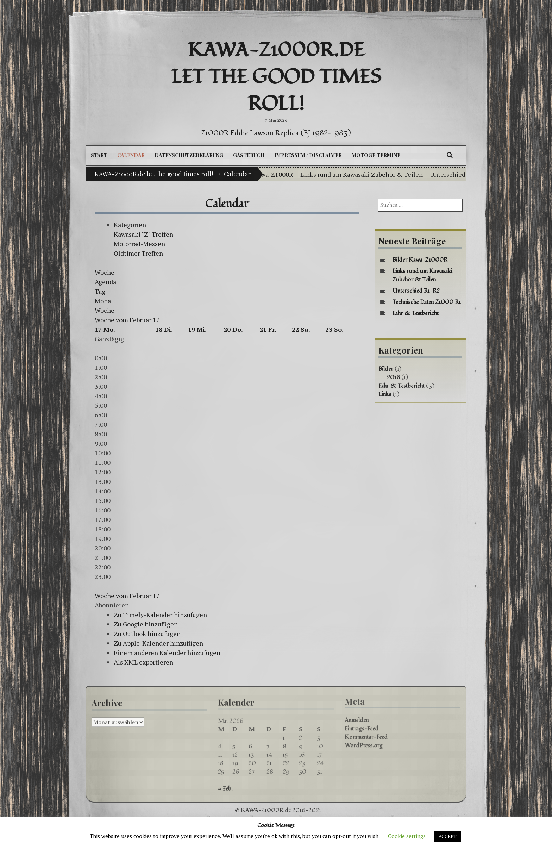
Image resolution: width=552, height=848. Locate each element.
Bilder (385, 369)
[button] (112, 605)
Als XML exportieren (143, 662)
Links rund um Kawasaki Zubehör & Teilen (371, 174)
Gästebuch (248, 155)
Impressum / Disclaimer (308, 155)
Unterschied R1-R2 (416, 291)
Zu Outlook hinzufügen (147, 633)
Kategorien (130, 224)
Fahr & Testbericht (416, 313)
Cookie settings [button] (407, 836)
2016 (393, 377)
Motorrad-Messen (139, 243)
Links (384, 394)
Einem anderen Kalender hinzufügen (167, 652)
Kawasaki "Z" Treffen (143, 234)
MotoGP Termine (376, 155)
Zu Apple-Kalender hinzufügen (158, 643)
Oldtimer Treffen (138, 253)
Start (99, 155)
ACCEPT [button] (448, 836)
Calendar (131, 155)
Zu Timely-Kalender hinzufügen (160, 614)
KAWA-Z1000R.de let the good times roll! (276, 77)
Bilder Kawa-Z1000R (273, 174)
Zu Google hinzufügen (146, 624)
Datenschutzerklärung (189, 155)
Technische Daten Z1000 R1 (427, 302)
